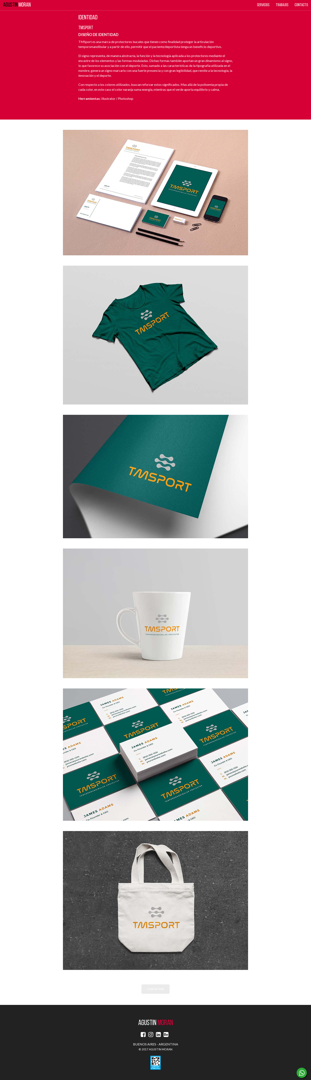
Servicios (263, 5)
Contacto (301, 5)
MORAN (17, 5)
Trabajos (282, 5)
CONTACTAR (155, 989)
